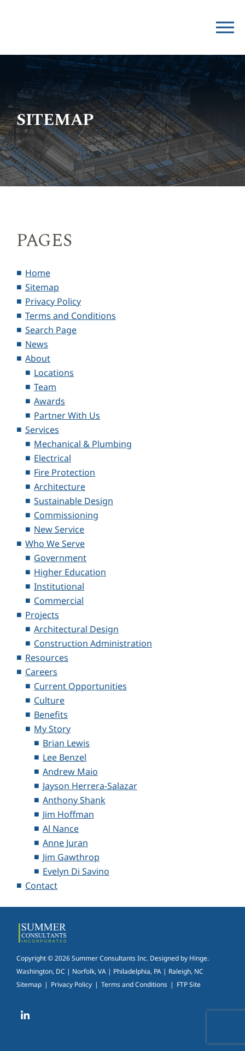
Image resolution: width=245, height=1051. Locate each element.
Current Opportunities (80, 686)
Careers (41, 672)
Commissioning (66, 515)
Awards (49, 401)
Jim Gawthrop (71, 857)
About (37, 358)
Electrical (52, 458)
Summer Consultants (57, 27)
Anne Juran (65, 843)
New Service (59, 529)
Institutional (59, 586)
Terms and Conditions (70, 316)
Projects (42, 615)
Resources (46, 658)
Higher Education (70, 572)
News (36, 344)
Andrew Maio (70, 772)
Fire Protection (64, 472)
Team (45, 387)
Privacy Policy (53, 301)
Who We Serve (55, 544)
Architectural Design (76, 629)
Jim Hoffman (68, 814)
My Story (52, 729)
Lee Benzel (64, 757)
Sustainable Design (73, 501)
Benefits (51, 715)
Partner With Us (67, 415)
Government (60, 558)
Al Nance (61, 828)
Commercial (59, 601)
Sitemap (42, 287)
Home (37, 273)
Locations (54, 373)
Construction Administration (93, 643)
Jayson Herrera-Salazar (90, 786)
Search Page (51, 330)
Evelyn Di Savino (76, 871)
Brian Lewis (66, 743)
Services (42, 430)
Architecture (59, 487)
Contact (41, 885)
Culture (49, 700)
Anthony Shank (74, 800)
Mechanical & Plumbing (83, 444)
